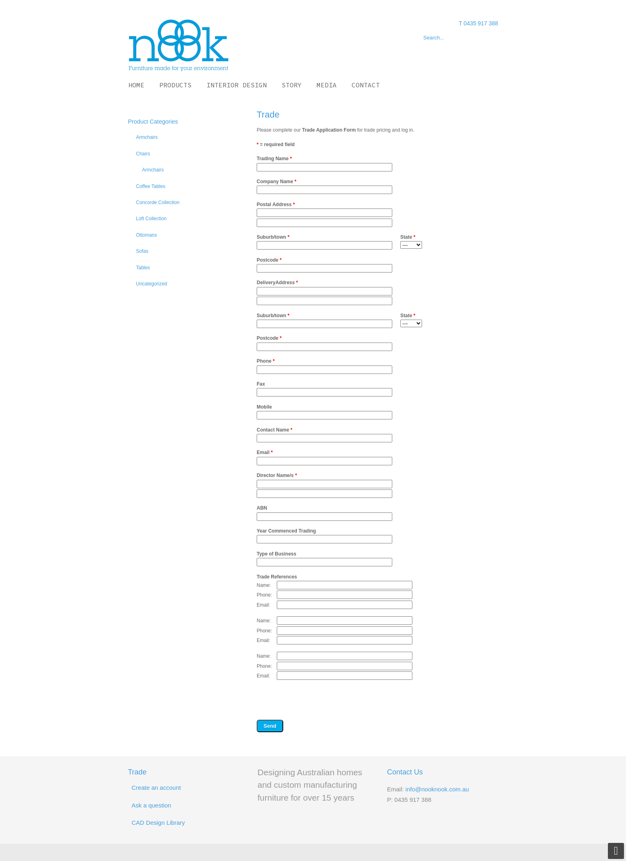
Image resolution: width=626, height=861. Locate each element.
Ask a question (151, 805)
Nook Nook (178, 45)
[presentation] (318, 701)
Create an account (156, 787)
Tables (143, 267)
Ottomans (146, 235)
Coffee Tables (150, 186)
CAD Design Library (158, 822)
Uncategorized (151, 284)
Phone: (264, 595)
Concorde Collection (157, 202)
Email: (263, 605)
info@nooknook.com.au (437, 789)
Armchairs (147, 137)
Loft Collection (151, 218)
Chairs (143, 154)
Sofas (142, 251)
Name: (264, 585)
